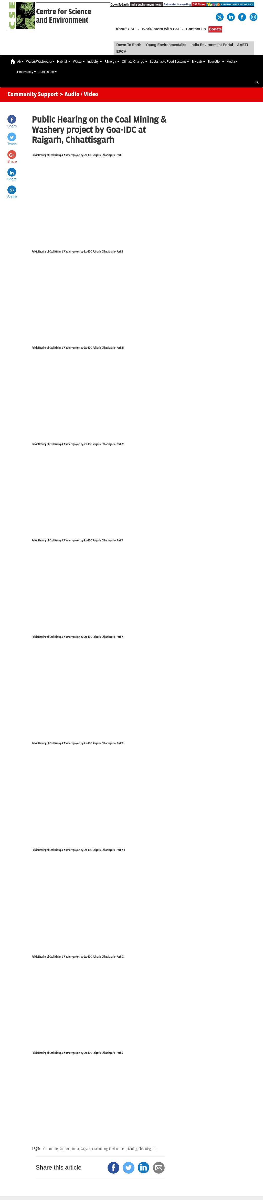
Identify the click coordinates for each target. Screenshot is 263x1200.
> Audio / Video (78, 95)
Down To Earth (128, 45)
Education (216, 61)
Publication (47, 72)
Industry (94, 61)
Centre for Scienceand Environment (63, 16)
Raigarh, (86, 1149)
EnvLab (198, 61)
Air (20, 61)
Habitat (63, 61)
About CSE (127, 29)
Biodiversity (26, 72)
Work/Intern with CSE (162, 29)
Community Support (32, 95)
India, (76, 1149)
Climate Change (134, 61)
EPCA (121, 51)
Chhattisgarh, (147, 1149)
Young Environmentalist (165, 45)
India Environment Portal (212, 45)
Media (232, 61)
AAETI (242, 45)
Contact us (196, 29)
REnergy (111, 61)
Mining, (133, 1149)
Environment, (118, 1149)
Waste (79, 61)
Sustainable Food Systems (169, 61)
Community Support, (57, 1149)
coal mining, (100, 1149)
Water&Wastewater (40, 61)
